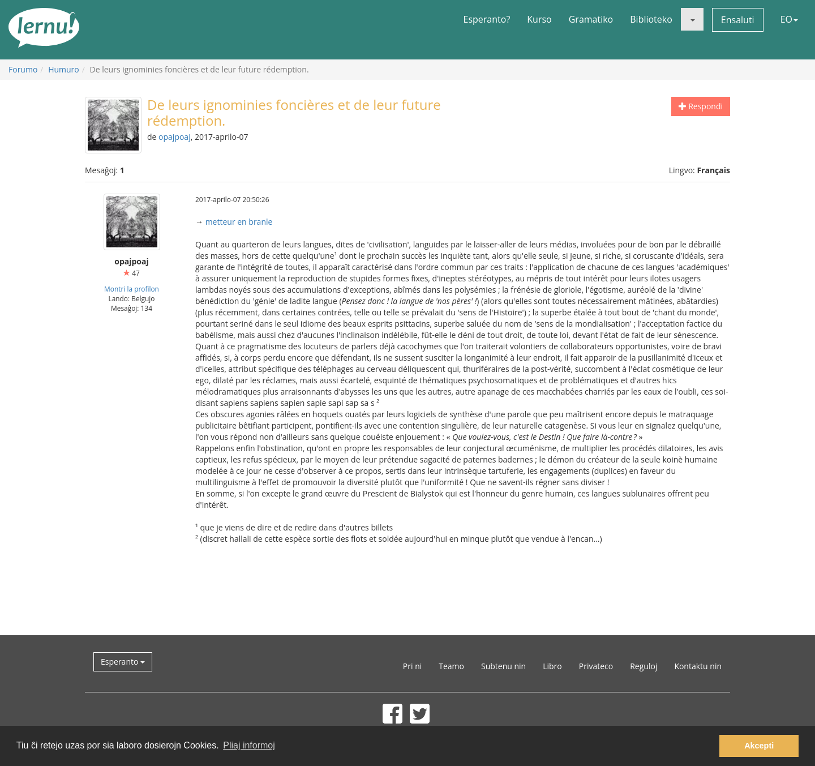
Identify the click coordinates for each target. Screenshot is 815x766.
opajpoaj (174, 136)
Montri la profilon (131, 288)
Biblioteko (651, 19)
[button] (692, 19)
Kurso (539, 19)
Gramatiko (591, 19)
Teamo (451, 666)
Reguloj (643, 666)
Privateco (596, 666)
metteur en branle (239, 221)
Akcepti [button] (759, 745)
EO (789, 19)
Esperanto (123, 661)
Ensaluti (737, 20)
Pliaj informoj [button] (249, 745)
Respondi (701, 106)
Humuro (63, 69)
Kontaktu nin (698, 666)
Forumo (22, 69)
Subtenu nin (503, 666)
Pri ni (412, 666)
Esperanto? (487, 19)
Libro (552, 666)
